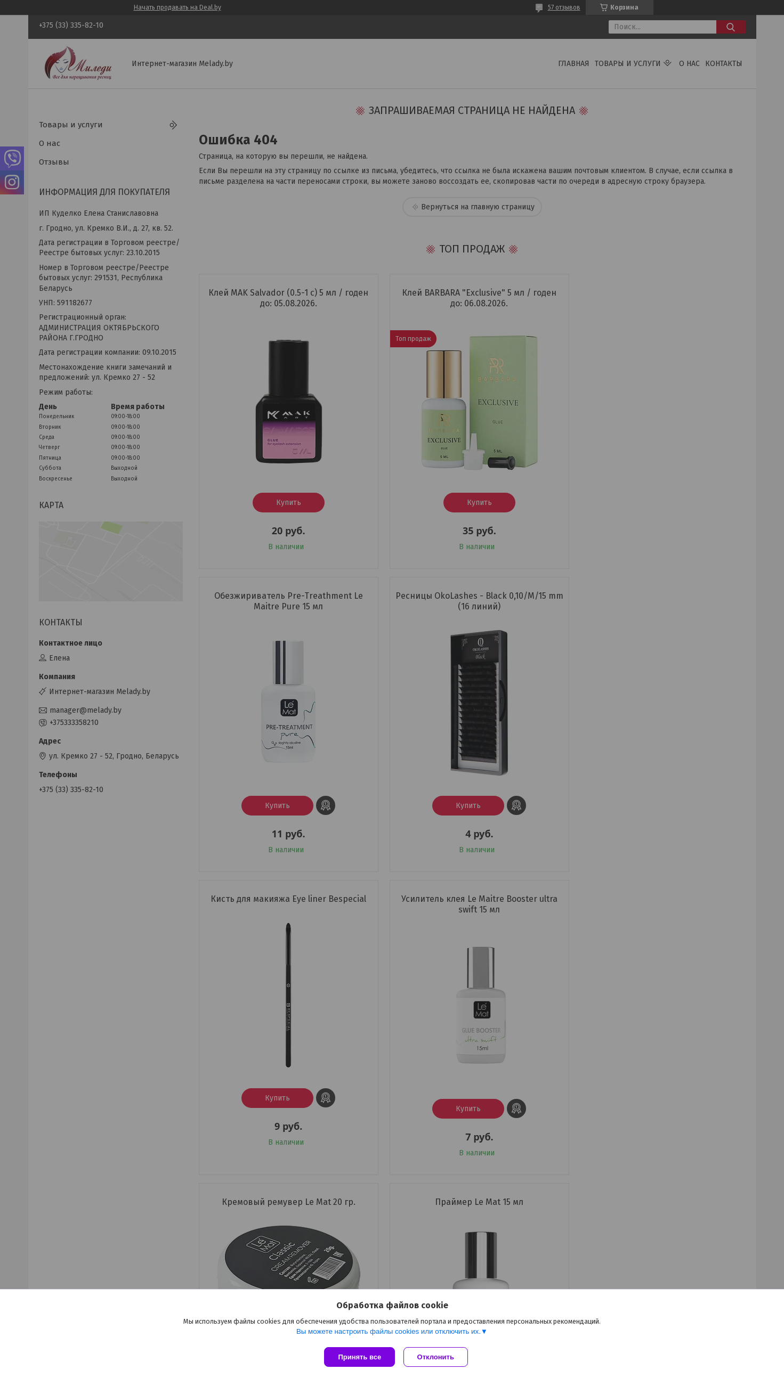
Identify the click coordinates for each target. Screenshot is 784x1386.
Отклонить (437, 1357)
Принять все (359, 1357)
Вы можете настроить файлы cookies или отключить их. (388, 1334)
